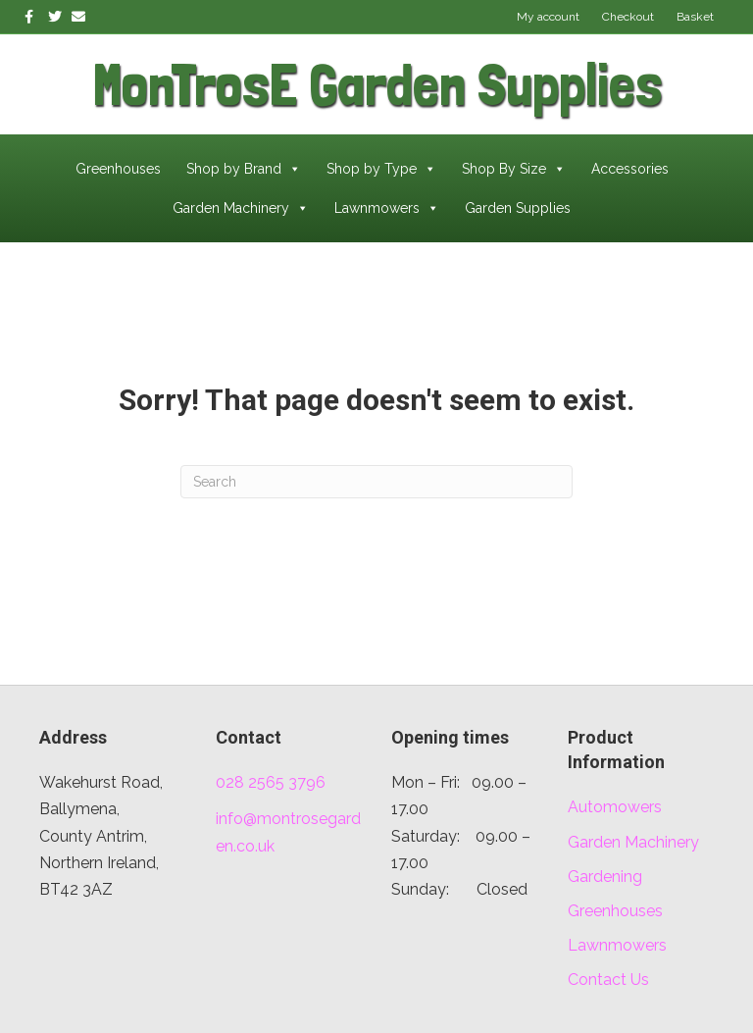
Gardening (605, 876)
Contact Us (608, 979)
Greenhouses (118, 169)
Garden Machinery (241, 208)
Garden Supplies (518, 208)
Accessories (630, 169)
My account (548, 17)
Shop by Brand (243, 169)
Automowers (615, 807)
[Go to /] (200, 84)
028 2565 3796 (271, 782)
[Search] (376, 481)
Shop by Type (381, 169)
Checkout (628, 17)
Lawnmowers (386, 208)
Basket (695, 17)
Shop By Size (514, 169)
